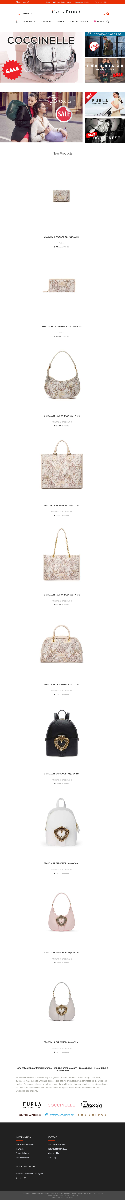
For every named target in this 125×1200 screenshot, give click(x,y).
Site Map (52, 1158)
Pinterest (19, 1173)
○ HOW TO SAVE (79, 21)
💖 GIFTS (99, 21)
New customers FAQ (57, 1149)
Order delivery (22, 1153)
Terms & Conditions (25, 1144)
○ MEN (60, 21)
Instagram (39, 1173)
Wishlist (25, 13)
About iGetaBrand (56, 1144)
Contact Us (53, 1153)
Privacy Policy (22, 1158)
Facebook (29, 1173)
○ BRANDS (29, 21)
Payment (20, 1149)
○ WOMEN (46, 21)
